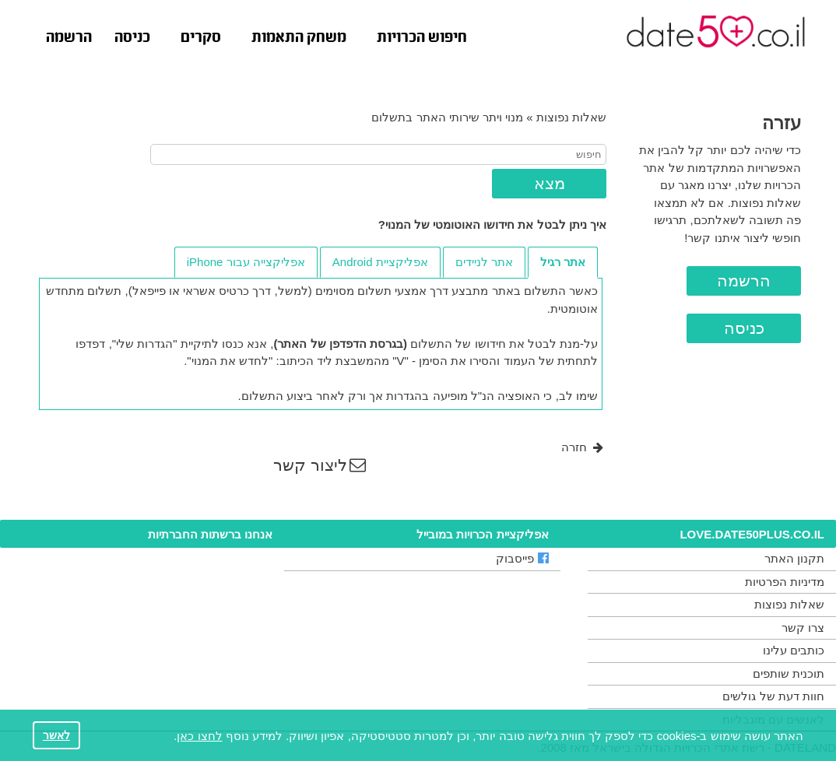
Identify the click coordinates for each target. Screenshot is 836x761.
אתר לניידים (484, 261)
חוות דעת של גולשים (773, 696)
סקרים (201, 38)
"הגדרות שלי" (144, 343)
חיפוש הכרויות (422, 38)
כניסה (132, 38)
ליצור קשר (319, 465)
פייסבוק (522, 558)
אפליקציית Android (380, 261)
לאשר (56, 736)
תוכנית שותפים (788, 673)
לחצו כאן (199, 735)
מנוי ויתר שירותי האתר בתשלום (447, 117)
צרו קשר (803, 627)
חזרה (582, 447)
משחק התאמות (298, 38)
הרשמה (69, 38)
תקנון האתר (794, 558)
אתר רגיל (562, 261)
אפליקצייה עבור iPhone (246, 261)
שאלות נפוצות (571, 117)
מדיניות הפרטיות (784, 581)
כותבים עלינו (793, 650)
